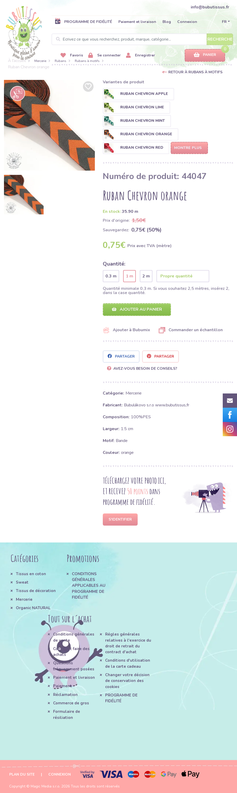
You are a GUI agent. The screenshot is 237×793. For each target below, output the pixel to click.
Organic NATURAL (33, 608)
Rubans (60, 61)
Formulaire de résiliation (66, 714)
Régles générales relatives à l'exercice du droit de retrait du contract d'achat (128, 643)
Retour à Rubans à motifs (195, 72)
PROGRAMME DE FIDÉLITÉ (83, 21)
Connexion (187, 21)
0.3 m (111, 276)
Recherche (220, 39)
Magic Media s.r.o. (45, 786)
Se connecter (104, 55)
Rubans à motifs (87, 61)
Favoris (72, 55)
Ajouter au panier (137, 309)
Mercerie (40, 61)
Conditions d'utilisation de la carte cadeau (127, 663)
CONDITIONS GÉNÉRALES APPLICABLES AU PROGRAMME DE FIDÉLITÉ (88, 585)
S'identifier (120, 519)
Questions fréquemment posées (73, 665)
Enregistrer (140, 55)
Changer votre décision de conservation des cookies (127, 680)
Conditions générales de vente (73, 637)
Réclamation (65, 694)
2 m (146, 276)
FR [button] (224, 21)
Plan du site (22, 774)
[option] (49, 125)
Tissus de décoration (36, 590)
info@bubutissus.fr (210, 7)
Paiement (62, 686)
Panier (205, 55)
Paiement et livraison (137, 21)
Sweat (22, 582)
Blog (166, 21)
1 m (129, 276)
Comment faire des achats (71, 651)
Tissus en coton (31, 573)
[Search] (142, 39)
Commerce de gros (71, 703)
